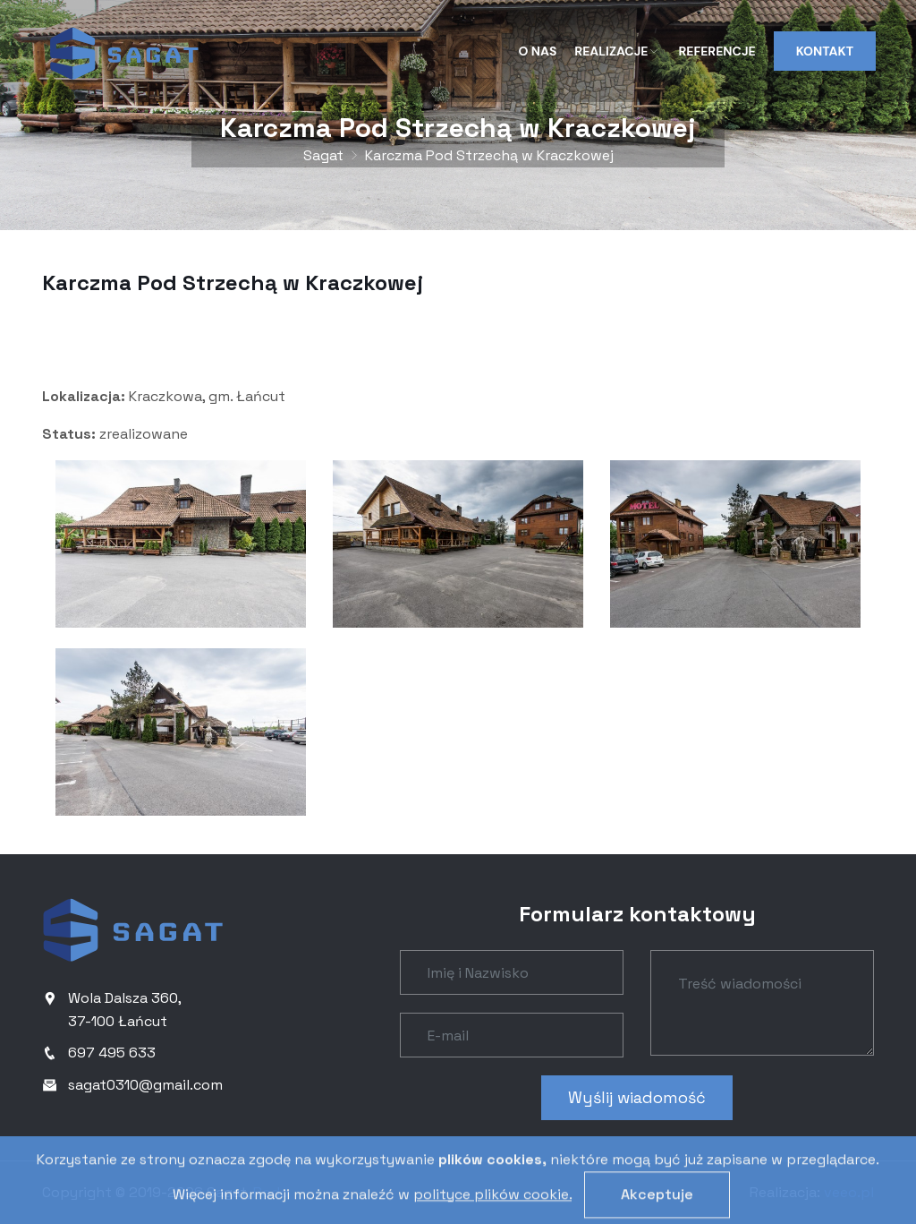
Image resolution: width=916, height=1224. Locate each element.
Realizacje (617, 51)
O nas (538, 51)
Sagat (323, 155)
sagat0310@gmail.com (145, 1084)
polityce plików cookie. (492, 1214)
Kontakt (824, 51)
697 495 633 (112, 1052)
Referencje (716, 51)
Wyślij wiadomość (637, 1097)
